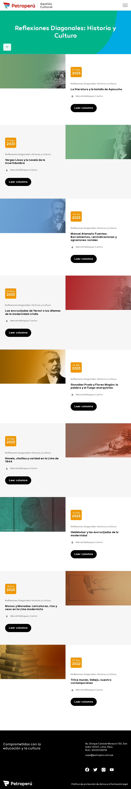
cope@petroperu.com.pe (99, 755)
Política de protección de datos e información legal (99, 784)
